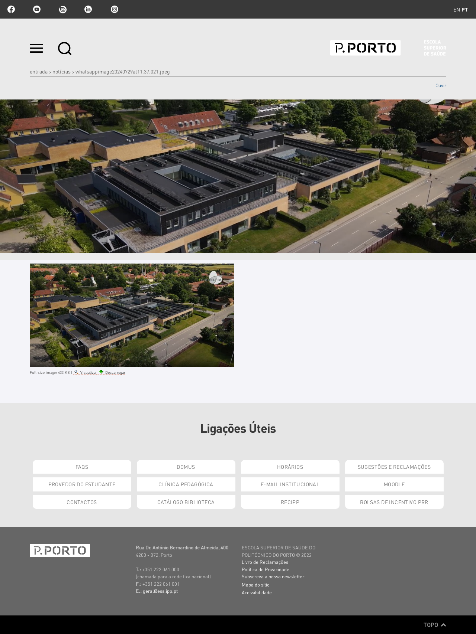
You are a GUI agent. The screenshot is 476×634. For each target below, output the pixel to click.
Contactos (82, 502)
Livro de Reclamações (265, 562)
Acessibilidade (257, 592)
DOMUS (186, 466)
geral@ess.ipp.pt (160, 591)
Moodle (394, 484)
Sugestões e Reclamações (394, 466)
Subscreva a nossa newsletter (273, 576)
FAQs (82, 466)
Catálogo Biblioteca (186, 502)
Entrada (39, 71)
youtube (37, 9)
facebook (11, 9)
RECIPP (290, 502)
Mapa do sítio (256, 584)
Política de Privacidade (265, 569)
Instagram (114, 9)
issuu (62, 9)
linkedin (88, 9)
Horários (290, 466)
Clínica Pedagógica (185, 484)
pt (464, 9)
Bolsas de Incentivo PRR (394, 502)
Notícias (61, 71)
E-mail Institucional (290, 484)
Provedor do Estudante (82, 484)
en (456, 9)
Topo (435, 624)
